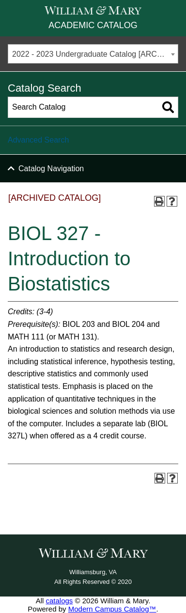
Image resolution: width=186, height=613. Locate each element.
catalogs (59, 601)
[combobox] (93, 54)
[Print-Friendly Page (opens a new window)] (159, 201)
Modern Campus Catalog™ (112, 609)
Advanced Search (38, 140)
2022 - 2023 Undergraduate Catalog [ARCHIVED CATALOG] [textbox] (95, 54)
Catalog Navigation (51, 168)
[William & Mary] (93, 10)
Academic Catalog (92, 25)
